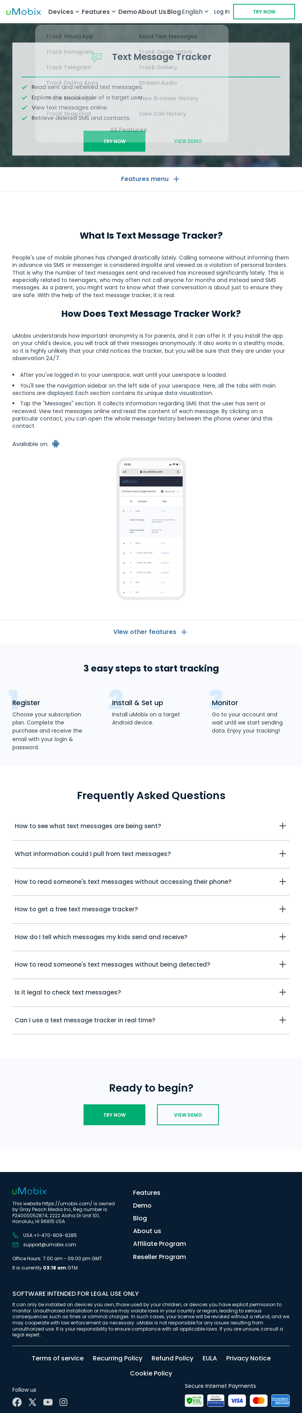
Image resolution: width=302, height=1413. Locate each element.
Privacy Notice (248, 1358)
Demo (127, 11)
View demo (188, 141)
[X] (32, 1402)
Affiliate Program (159, 1243)
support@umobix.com (44, 1245)
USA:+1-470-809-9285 (44, 1235)
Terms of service (58, 1358)
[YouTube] (48, 1402)
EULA (210, 1358)
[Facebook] (17, 1402)
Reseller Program (159, 1256)
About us (147, 1231)
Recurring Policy (117, 1358)
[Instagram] (63, 1402)
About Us (152, 11)
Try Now (264, 12)
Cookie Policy (151, 1373)
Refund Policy (172, 1358)
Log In (222, 11)
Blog (174, 11)
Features (146, 1192)
